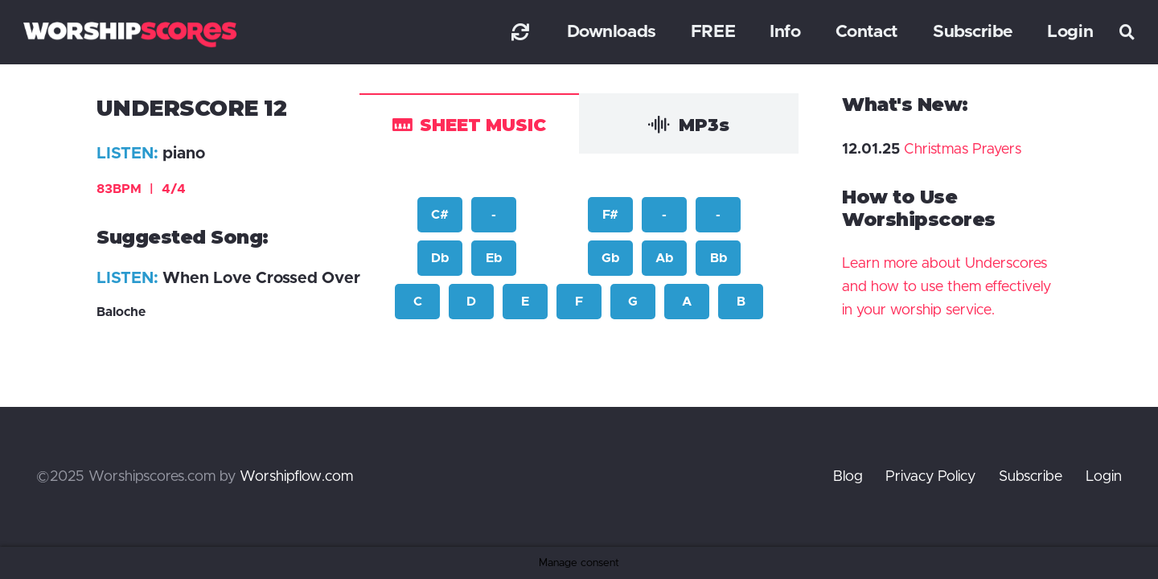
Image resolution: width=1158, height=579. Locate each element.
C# (440, 214)
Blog (848, 477)
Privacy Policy (930, 477)
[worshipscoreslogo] (130, 34)
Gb (610, 258)
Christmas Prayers (962, 149)
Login (1104, 477)
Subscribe (1030, 477)
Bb (718, 258)
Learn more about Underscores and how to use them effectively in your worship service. (946, 287)
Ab (664, 258)
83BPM (141, 189)
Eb (494, 258)
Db (440, 258)
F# (610, 214)
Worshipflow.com (296, 477)
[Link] (520, 31)
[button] (1127, 32)
